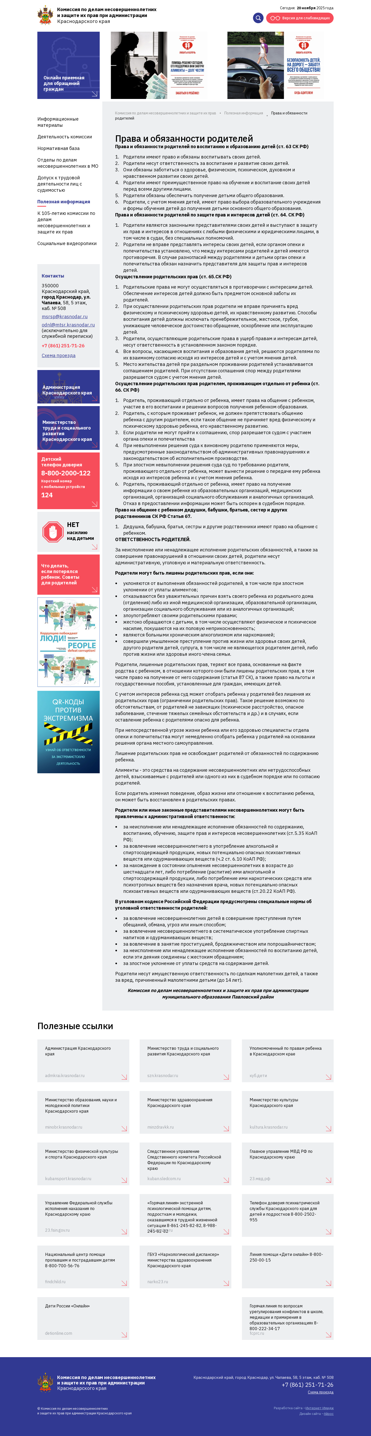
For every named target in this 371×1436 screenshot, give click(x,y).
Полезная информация (63, 202)
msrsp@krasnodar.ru (65, 317)
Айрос (329, 1414)
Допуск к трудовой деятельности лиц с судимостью (59, 184)
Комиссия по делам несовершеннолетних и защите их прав (165, 113)
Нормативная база (58, 148)
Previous (111, 65)
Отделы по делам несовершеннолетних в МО (67, 163)
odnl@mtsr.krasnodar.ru (68, 325)
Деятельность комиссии (64, 137)
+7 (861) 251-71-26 (63, 346)
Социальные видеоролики (67, 243)
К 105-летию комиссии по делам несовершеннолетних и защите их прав (66, 222)
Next (323, 65)
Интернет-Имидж (320, 1408)
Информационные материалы (58, 122)
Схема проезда (58, 355)
